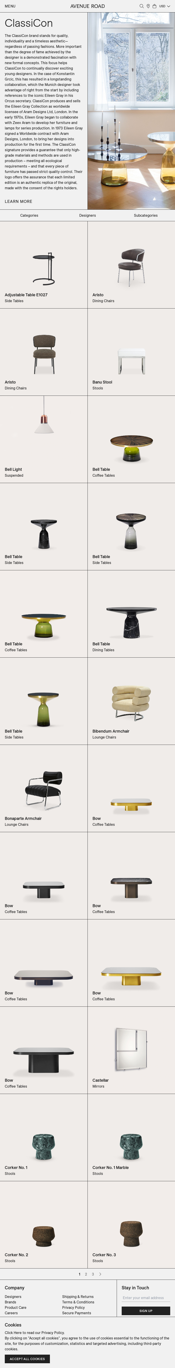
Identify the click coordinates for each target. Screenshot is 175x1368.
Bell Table (101, 469)
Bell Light (13, 469)
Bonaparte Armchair (23, 818)
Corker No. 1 (16, 1167)
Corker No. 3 (104, 1254)
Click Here (13, 1332)
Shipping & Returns (78, 1296)
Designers (13, 1296)
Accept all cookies (27, 1359)
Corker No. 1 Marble (111, 1167)
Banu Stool (102, 382)
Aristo (98, 294)
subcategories (146, 215)
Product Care (15, 1307)
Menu (10, 6)
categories (29, 215)
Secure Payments (76, 1313)
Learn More (18, 201)
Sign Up (145, 1311)
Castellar (101, 1080)
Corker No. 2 (16, 1254)
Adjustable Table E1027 (26, 294)
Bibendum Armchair (111, 731)
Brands (10, 1302)
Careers (11, 1313)
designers (87, 215)
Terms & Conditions (78, 1302)
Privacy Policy (73, 1307)
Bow (97, 818)
